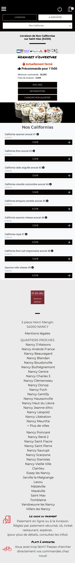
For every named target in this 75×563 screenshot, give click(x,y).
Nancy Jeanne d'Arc (38, 408)
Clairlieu (38, 468)
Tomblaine (38, 500)
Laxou (38, 482)
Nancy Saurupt (38, 450)
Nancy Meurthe (38, 421)
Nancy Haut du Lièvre (38, 403)
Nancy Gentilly (38, 394)
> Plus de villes (38, 426)
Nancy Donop (38, 385)
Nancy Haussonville (38, 399)
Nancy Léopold (38, 412)
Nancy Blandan (38, 358)
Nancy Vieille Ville (38, 464)
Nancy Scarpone (38, 455)
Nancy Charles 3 (38, 376)
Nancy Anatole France (38, 349)
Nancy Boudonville (38, 363)
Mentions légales (37, 333)
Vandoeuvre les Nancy (38, 504)
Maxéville (38, 491)
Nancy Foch (38, 390)
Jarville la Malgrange (38, 477)
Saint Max (38, 495)
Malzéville (38, 486)
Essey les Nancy (38, 473)
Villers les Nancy (38, 509)
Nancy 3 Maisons (38, 344)
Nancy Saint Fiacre (38, 441)
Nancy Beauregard (38, 353)
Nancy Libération (38, 417)
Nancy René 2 (38, 437)
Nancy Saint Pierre (38, 446)
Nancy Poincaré (38, 432)
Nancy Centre (38, 372)
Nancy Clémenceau (38, 381)
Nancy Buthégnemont (38, 367)
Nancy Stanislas (38, 459)
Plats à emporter (43, 542)
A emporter (55, 17)
